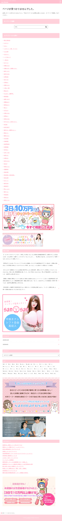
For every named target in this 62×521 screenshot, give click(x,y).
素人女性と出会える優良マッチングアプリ (13, 466)
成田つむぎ (7, 99)
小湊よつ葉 (7, 88)
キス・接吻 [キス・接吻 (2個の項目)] (19, 366)
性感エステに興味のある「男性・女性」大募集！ (15, 468)
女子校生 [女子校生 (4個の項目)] (11, 371)
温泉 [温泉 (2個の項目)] (57, 371)
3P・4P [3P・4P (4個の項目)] (5, 364)
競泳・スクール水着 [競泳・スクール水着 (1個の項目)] (29, 373)
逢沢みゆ (6, 183)
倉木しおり (7, 71)
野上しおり (7, 189)
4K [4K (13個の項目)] (10, 364)
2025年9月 (5, 344)
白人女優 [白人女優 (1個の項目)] (21, 373)
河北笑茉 (6, 138)
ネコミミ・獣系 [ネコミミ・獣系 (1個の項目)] (52, 366)
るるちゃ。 (7, 54)
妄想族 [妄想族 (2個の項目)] (30, 371)
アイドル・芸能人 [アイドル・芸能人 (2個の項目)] (44, 364)
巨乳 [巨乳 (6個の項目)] (39, 371)
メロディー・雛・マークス (10, 48)
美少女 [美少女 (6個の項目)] (47, 373)
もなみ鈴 (6, 51)
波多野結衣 (7, 144)
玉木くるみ (7, 152)
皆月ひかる (7, 161)
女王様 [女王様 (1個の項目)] (17, 371)
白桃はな (6, 158)
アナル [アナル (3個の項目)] (51, 364)
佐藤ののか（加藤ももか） (10, 68)
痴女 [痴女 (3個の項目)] (16, 373)
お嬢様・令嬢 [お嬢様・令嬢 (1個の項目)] (29, 364)
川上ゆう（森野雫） (9, 93)
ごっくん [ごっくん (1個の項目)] (36, 364)
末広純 (5, 124)
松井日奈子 (7, 127)
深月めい (6, 149)
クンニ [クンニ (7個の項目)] (25, 366)
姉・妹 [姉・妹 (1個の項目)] (35, 371)
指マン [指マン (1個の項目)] (44, 371)
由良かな (6, 155)
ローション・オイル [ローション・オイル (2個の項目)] (39, 368)
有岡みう (6, 116)
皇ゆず (5, 163)
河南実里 (6, 141)
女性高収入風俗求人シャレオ (10, 455)
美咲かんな (7, 166)
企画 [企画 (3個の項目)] (56, 368)
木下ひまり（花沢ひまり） (10, 121)
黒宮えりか (7, 200)
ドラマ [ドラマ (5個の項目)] (37, 366)
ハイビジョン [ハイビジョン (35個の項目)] (6, 368)
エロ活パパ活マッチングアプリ (10, 457)
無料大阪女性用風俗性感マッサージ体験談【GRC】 (15, 472)
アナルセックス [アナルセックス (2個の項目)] (7, 366)
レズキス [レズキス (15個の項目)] (24, 368)
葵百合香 (6, 177)
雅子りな (6, 191)
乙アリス (6, 62)
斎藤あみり (7, 102)
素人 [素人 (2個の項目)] (36, 373)
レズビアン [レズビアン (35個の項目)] (31, 368)
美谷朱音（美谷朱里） (9, 175)
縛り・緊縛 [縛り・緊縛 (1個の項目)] (42, 373)
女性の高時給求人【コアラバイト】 (11, 449)
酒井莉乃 (6, 186)
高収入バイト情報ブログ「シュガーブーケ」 (14, 447)
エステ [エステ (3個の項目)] (13, 366)
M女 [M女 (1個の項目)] (14, 364)
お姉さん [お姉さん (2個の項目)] (22, 364)
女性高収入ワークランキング (10, 470)
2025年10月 (6, 340)
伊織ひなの (7, 65)
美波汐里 (6, 172)
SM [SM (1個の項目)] (18, 364)
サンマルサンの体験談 (8, 460)
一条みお (6, 60)
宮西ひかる (7, 85)
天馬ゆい (6, 82)
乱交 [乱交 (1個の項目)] (51, 368)
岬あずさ (6, 91)
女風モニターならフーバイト (10, 451)
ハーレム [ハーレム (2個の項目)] (13, 368)
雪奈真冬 (6, 194)
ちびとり (6, 43)
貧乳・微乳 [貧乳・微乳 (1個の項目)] (53, 373)
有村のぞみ (7, 119)
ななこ (5, 46)
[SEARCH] (60, 2)
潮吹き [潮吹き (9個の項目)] (5, 373)
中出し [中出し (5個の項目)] (46, 368)
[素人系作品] (7, 40)
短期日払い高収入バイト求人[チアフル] (12, 445)
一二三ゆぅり (7, 57)
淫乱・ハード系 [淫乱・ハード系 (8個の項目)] (51, 371)
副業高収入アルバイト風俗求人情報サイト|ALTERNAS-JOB (18, 464)
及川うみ (6, 79)
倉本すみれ (7, 74)
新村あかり (7, 105)
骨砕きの (6, 197)
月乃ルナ (6, 110)
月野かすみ (7, 113)
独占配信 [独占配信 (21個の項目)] (10, 373)
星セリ (5, 107)
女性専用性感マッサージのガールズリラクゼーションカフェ (18, 453)
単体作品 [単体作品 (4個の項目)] (5, 371)
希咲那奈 (6, 96)
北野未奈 (6, 76)
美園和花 (6, 169)
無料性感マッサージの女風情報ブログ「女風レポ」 (15, 462)
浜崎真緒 (6, 147)
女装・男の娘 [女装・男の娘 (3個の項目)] (23, 371)
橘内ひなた (7, 135)
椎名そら (6, 133)
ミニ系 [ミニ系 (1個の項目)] (18, 368)
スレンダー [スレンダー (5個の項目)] (31, 366)
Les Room (4, 2)
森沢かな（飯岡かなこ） (10, 130)
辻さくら (6, 180)
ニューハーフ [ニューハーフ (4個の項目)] (43, 366)
